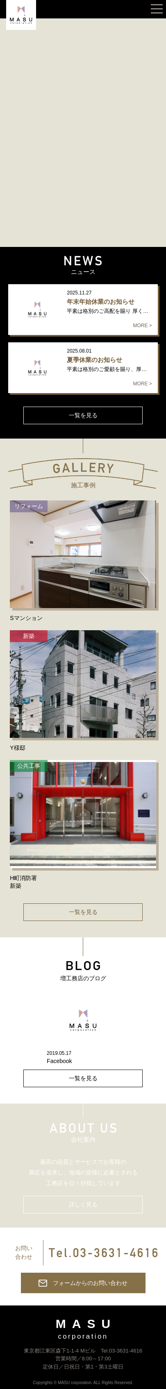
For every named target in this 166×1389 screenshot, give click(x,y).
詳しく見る (83, 1204)
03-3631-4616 (125, 1351)
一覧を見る (83, 415)
